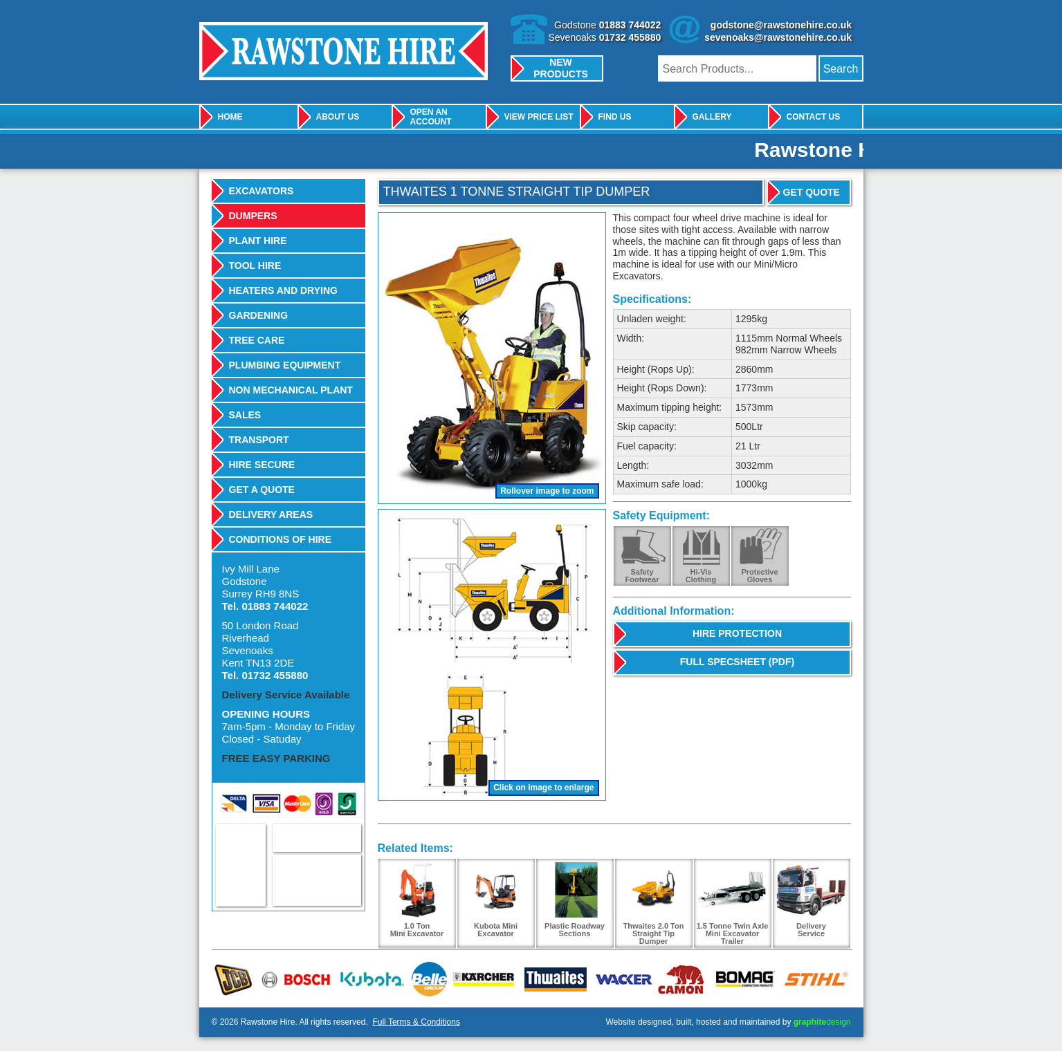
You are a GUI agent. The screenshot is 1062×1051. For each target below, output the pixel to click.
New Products (560, 68)
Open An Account (431, 117)
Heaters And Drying (283, 290)
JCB (234, 978)
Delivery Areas (271, 514)
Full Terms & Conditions (416, 1022)
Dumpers (253, 215)
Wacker (619, 978)
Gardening (259, 315)
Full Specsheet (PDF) (737, 661)
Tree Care (257, 340)
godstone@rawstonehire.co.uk (781, 24)
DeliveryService (812, 900)
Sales (245, 414)
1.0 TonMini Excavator (417, 900)
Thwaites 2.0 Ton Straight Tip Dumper (653, 903)
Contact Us (814, 117)
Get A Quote (262, 489)
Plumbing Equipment (285, 365)
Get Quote (811, 192)
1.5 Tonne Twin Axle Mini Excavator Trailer (733, 903)
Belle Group (426, 978)
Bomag (740, 978)
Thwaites (551, 978)
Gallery (712, 117)
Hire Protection (737, 633)
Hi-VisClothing (701, 576)
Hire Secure (262, 464)
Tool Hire (255, 265)
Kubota (370, 978)
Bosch (296, 978)
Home (230, 117)
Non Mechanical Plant (291, 390)
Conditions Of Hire (280, 539)
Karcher (481, 978)
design (822, 1022)
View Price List (539, 117)
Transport (259, 439)
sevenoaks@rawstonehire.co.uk (778, 37)
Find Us (615, 117)
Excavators (261, 190)
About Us (338, 117)
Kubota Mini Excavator (496, 900)
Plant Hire (258, 240)
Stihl (812, 978)
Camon (678, 978)
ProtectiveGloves (759, 576)
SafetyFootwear (642, 576)
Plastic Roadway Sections (575, 900)
